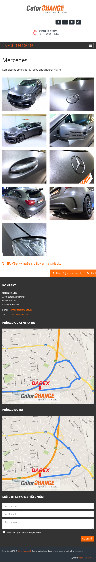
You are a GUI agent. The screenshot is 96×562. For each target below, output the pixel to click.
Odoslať (87, 538)
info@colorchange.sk (21, 309)
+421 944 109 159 (19, 314)
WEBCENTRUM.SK (86, 557)
